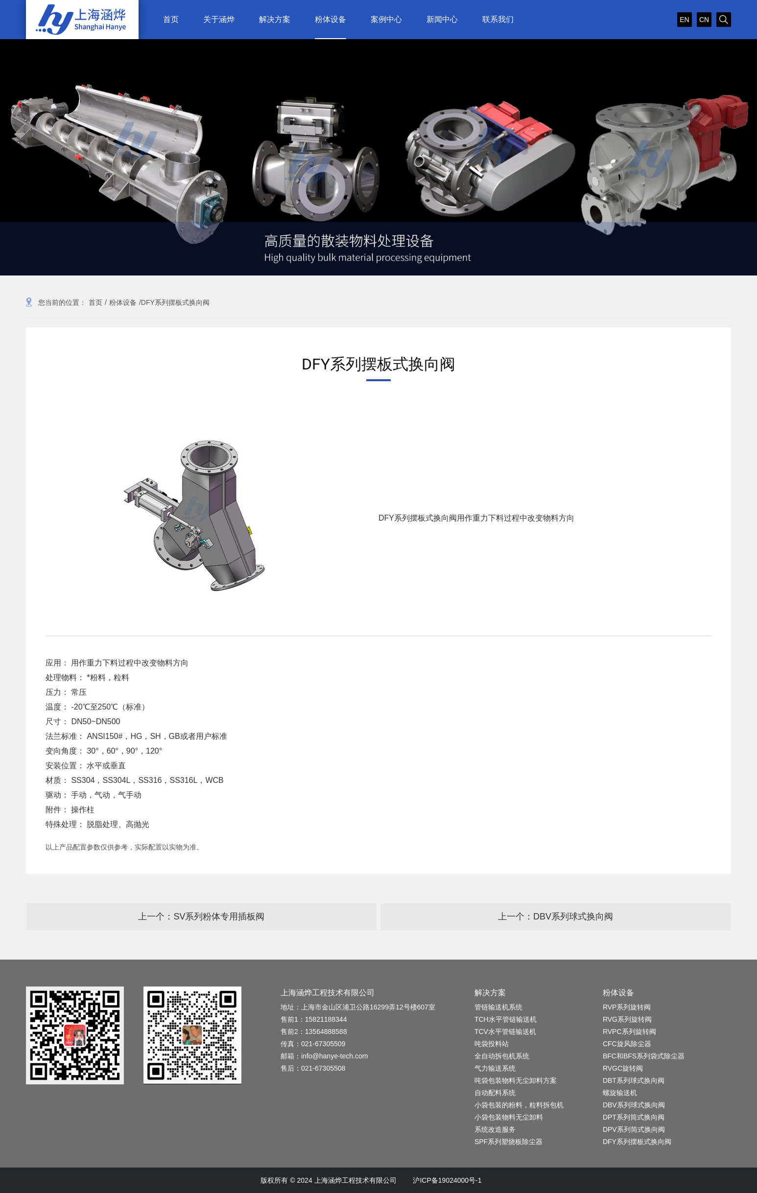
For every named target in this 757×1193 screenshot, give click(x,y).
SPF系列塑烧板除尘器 (508, 1142)
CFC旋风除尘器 (627, 1044)
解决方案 (490, 992)
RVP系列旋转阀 (627, 1007)
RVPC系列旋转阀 (629, 1031)
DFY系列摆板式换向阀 (637, 1142)
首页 (95, 302)
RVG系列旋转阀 (627, 1019)
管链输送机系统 (498, 1007)
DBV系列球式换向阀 (634, 1105)
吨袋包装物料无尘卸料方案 (515, 1080)
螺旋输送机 (620, 1093)
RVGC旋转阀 (623, 1068)
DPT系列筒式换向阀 (633, 1117)
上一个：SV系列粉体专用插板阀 (201, 916)
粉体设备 (123, 302)
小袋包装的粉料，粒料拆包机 (519, 1105)
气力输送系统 (495, 1068)
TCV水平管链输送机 (505, 1031)
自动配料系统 (495, 1093)
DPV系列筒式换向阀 (634, 1129)
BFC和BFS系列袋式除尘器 (644, 1056)
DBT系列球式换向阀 (633, 1080)
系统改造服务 (495, 1129)
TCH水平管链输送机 (505, 1019)
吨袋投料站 (491, 1044)
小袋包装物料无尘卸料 (508, 1117)
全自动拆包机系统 (501, 1056)
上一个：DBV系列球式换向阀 (555, 916)
